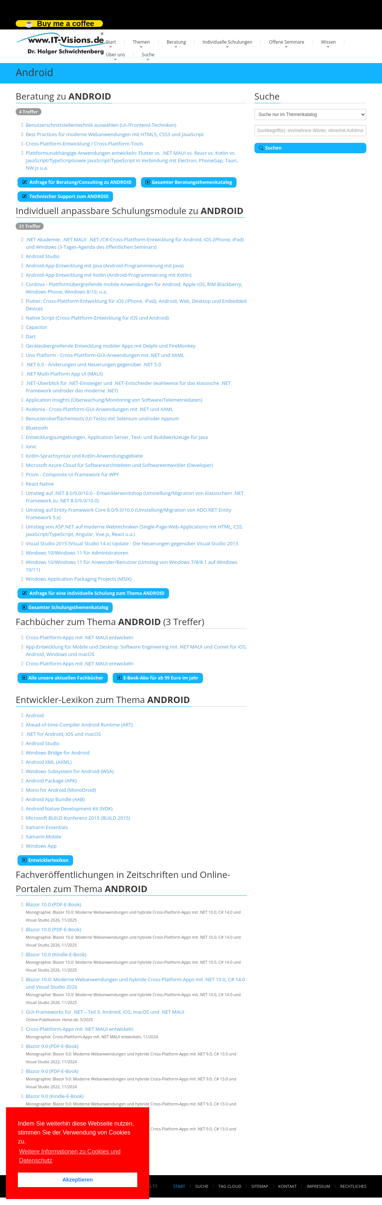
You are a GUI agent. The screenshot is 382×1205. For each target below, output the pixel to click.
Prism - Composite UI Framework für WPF (72, 474)
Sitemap (259, 1186)
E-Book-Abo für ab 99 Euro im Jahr (157, 678)
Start (111, 42)
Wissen (328, 42)
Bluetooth (37, 427)
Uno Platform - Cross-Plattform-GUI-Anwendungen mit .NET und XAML (105, 355)
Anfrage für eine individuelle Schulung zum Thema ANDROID (93, 593)
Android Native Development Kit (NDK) (69, 808)
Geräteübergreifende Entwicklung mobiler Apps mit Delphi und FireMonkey (110, 345)
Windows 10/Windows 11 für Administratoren (77, 552)
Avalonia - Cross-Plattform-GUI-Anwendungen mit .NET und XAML (99, 409)
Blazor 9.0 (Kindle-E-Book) (55, 1096)
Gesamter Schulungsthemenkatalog (65, 607)
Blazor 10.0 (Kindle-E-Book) (56, 954)
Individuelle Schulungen (227, 42)
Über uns (115, 54)
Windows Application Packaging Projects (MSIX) (79, 578)
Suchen (270, 148)
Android (35, 715)
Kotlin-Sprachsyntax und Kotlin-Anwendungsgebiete (84, 455)
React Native (40, 483)
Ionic (31, 446)
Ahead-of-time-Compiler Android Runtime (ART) (79, 724)
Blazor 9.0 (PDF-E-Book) (52, 1046)
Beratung (176, 42)
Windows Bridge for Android (58, 752)
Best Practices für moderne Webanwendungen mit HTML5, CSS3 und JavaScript (115, 134)
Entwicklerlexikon (45, 860)
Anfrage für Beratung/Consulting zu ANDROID (77, 182)
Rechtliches (353, 1186)
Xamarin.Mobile (43, 836)
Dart (31, 336)
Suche (148, 54)
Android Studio (43, 256)
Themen (141, 42)
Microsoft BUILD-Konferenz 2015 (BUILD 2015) (78, 818)
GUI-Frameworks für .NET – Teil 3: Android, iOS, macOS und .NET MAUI (105, 1011)
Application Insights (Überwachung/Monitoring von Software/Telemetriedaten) (114, 399)
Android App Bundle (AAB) (55, 799)
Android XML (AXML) (49, 762)
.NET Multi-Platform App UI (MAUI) (64, 373)
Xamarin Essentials (47, 827)
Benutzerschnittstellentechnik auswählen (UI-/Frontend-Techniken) (101, 125)
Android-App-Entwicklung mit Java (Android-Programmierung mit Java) (105, 265)
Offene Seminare (286, 42)
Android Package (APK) (51, 780)
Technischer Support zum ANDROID (65, 196)
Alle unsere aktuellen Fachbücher (62, 678)
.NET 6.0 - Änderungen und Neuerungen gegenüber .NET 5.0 (93, 364)
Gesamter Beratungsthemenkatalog (188, 182)
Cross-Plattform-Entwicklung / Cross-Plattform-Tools (84, 143)
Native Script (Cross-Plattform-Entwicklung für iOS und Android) (97, 317)
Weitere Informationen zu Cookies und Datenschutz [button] (69, 1156)
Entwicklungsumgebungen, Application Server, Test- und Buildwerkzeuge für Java (117, 437)
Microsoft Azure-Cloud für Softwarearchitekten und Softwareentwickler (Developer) (119, 465)
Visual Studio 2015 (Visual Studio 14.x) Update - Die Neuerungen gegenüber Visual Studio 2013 (132, 543)
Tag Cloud (230, 1186)
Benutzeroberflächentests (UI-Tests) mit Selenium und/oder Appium (102, 418)
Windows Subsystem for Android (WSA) (70, 771)
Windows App (41, 845)
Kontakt (287, 1186)
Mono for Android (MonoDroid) (61, 790)
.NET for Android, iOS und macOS (63, 734)
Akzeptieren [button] (77, 1180)
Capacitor (36, 327)
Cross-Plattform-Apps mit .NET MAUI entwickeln (79, 637)
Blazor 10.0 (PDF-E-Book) (53, 904)
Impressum (318, 1186)
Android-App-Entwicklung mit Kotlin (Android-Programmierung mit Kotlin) (108, 275)
